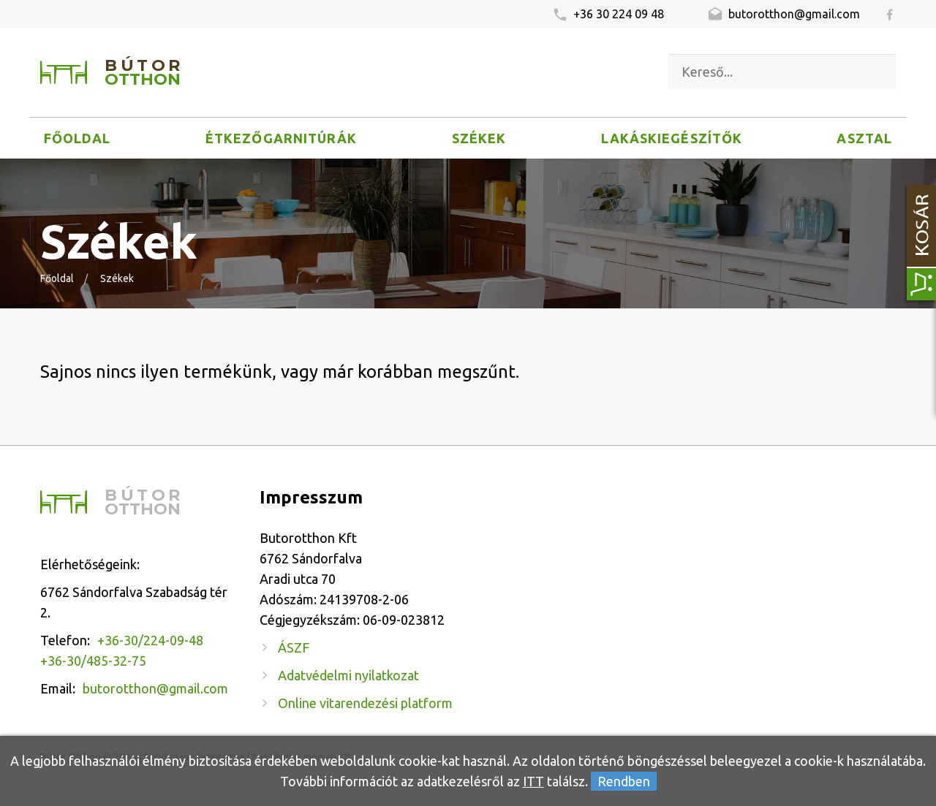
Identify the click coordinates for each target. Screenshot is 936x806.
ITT (533, 781)
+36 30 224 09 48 (608, 15)
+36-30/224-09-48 (150, 640)
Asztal (864, 138)
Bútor (144, 73)
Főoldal (77, 138)
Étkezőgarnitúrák (281, 138)
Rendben (623, 781)
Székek (479, 138)
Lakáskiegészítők (671, 138)
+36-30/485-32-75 (93, 660)
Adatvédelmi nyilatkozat (348, 675)
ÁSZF (293, 647)
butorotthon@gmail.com (783, 15)
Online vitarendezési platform (365, 703)
